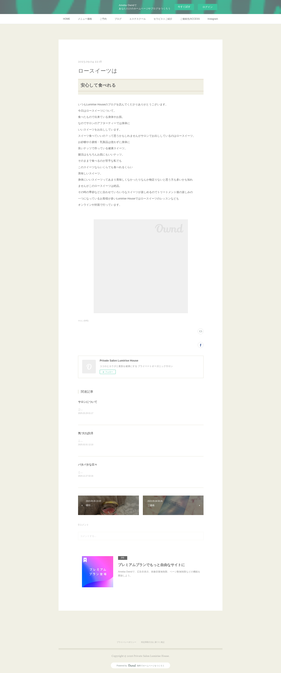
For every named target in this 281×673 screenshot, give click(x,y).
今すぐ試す (184, 6)
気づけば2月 (85, 433)
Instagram (213, 19)
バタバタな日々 (87, 465)
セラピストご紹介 (163, 19)
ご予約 (103, 19)
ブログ (118, 19)
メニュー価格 (85, 19)
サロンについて (87, 401)
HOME (66, 19)
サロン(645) (83, 321)
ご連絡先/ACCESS (190, 19)
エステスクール (137, 19)
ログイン (208, 6)
